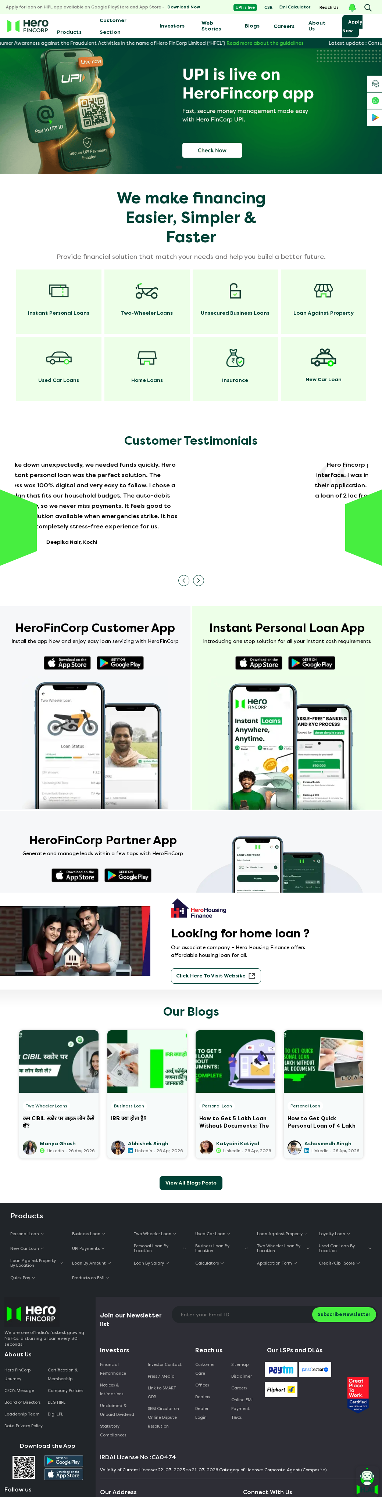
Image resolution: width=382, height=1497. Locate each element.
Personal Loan (217, 1106)
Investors (172, 26)
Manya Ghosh (58, 1143)
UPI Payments (86, 1248)
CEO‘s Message (19, 1390)
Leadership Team (22, 1414)
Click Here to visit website (216, 976)
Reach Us (329, 7)
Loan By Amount (89, 1263)
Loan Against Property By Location (33, 1263)
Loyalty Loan (332, 1234)
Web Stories (211, 26)
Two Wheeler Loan (152, 1234)
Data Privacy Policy (23, 1426)
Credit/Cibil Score (337, 1263)
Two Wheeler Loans (46, 1106)
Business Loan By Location (212, 1248)
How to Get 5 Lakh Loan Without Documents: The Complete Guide (234, 1121)
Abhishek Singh (148, 1143)
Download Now (183, 7)
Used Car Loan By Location (337, 1248)
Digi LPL (56, 1414)
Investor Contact (165, 1364)
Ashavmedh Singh (327, 1143)
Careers (284, 26)
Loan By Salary (149, 1263)
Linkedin (55, 1151)
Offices (202, 1385)
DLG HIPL (57, 1402)
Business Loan (129, 1106)
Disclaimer (241, 1376)
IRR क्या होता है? (129, 1118)
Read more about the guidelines (274, 43)
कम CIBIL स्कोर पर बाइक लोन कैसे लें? (58, 1121)
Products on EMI (88, 1278)
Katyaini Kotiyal (237, 1143)
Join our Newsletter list (131, 1320)
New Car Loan (24, 1248)
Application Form (274, 1263)
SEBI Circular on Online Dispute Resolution (163, 1417)
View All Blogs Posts (191, 1183)
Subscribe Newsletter (344, 1314)
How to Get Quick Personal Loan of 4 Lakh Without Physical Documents (322, 1121)
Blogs (252, 26)
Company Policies (65, 1390)
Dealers (202, 1397)
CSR (268, 7)
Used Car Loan (210, 1234)
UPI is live (245, 7)
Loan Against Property (280, 1234)
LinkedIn (231, 1151)
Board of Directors (22, 1402)
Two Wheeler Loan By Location (278, 1248)
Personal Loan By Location (151, 1248)
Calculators (207, 1263)
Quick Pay (20, 1278)
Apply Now (352, 26)
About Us (317, 26)
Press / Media (161, 1376)
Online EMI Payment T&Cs (242, 1408)
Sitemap (240, 1364)
